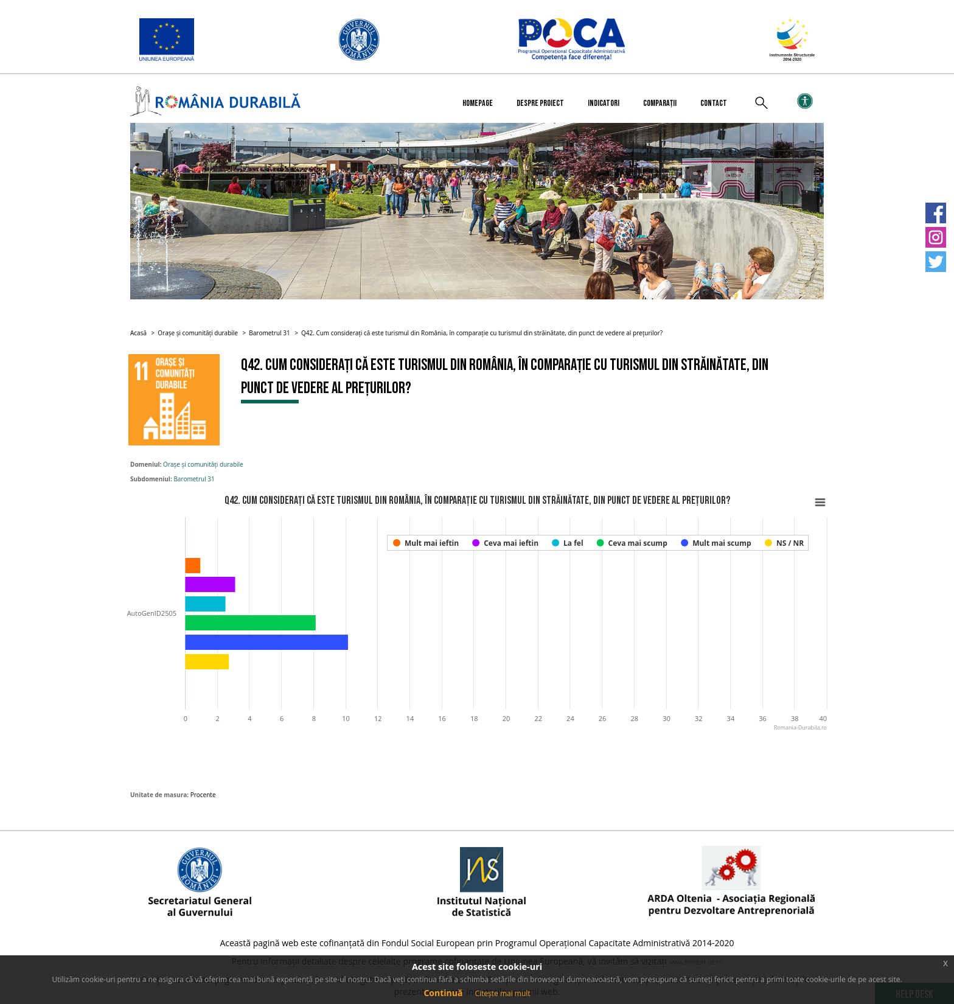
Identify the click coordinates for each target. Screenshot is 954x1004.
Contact (713, 103)
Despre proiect (540, 103)
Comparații (660, 103)
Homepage (477, 103)
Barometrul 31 (269, 333)
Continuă (442, 993)
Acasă (138, 333)
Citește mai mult (502, 993)
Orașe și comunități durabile (198, 333)
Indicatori (603, 103)
